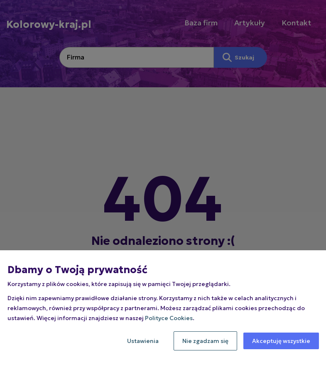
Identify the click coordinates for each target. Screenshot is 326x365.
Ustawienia (143, 341)
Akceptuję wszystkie (281, 341)
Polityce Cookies (169, 318)
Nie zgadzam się (205, 341)
